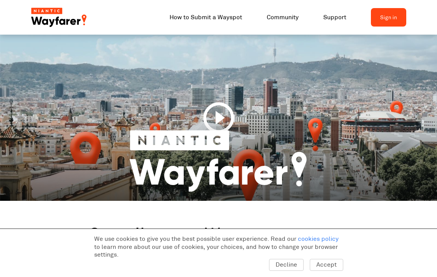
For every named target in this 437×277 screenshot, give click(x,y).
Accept (326, 264)
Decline (286, 264)
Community (283, 17)
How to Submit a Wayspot (205, 17)
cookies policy (318, 238)
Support (334, 17)
